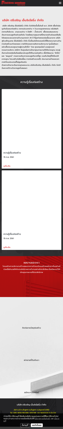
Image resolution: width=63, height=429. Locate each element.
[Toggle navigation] (60, 3)
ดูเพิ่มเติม (7, 166)
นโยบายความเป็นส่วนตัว (42, 419)
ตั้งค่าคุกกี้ (25, 425)
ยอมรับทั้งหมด (36, 425)
